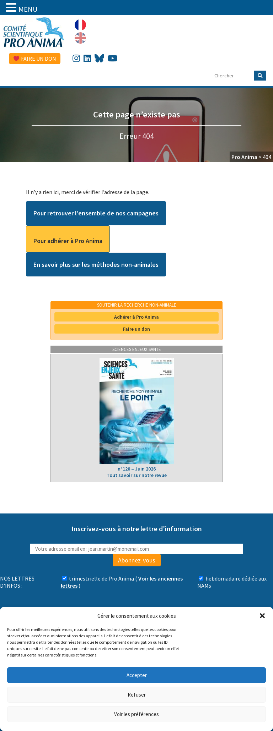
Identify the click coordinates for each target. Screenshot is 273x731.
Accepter (137, 675)
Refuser (137, 694)
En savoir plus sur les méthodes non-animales (96, 264)
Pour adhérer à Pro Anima (67, 241)
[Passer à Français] (80, 25)
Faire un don (35, 58)
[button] (262, 615)
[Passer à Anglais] (80, 38)
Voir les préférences (136, 714)
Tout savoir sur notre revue (137, 475)
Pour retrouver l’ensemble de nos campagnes (96, 213)
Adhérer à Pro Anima (136, 317)
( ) (122, 582)
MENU (27, 9)
